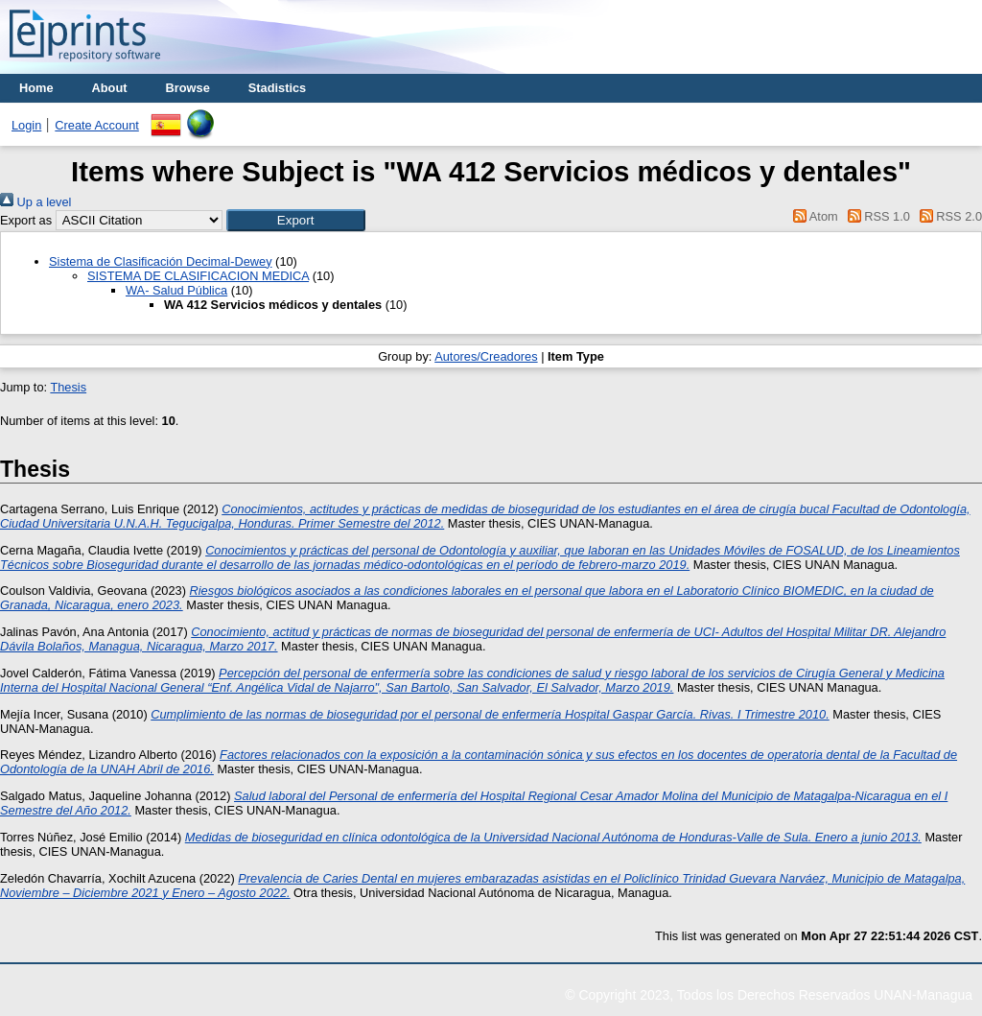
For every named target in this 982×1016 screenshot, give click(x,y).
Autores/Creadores (485, 356)
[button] (295, 220)
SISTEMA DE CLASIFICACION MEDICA (198, 276)
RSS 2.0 (947, 216)
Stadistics (277, 88)
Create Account (97, 125)
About (110, 88)
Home (36, 88)
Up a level (35, 202)
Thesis (68, 387)
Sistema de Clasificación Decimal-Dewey (160, 261)
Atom (812, 216)
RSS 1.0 (875, 216)
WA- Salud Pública (176, 290)
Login (26, 125)
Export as (26, 220)
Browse (188, 88)
